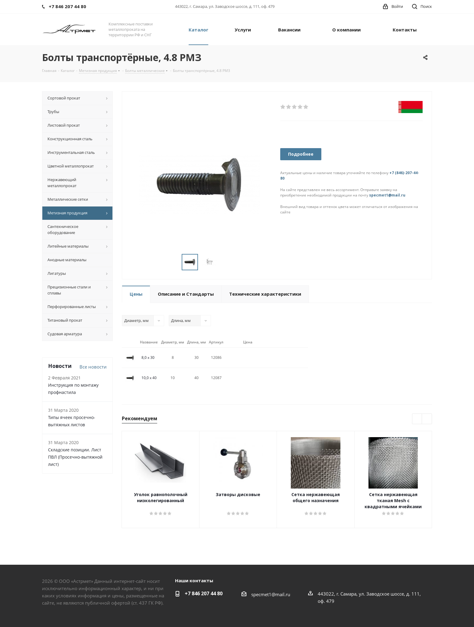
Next (427, 419)
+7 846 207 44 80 (203, 593)
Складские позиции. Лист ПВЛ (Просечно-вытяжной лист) (75, 457)
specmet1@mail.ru (387, 195)
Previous (417, 419)
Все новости (93, 367)
